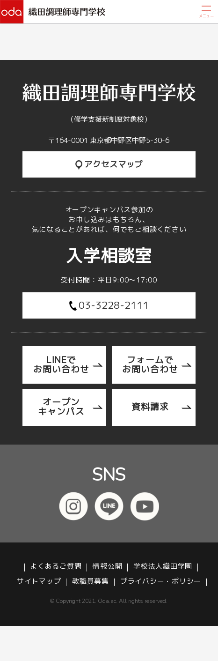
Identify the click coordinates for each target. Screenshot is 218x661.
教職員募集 (90, 581)
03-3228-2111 (109, 305)
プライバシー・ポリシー (160, 581)
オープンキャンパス (61, 406)
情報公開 (107, 566)
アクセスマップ (109, 164)
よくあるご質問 (55, 566)
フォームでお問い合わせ (150, 364)
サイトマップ (39, 581)
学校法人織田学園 (162, 566)
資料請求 (150, 407)
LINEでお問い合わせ (61, 364)
